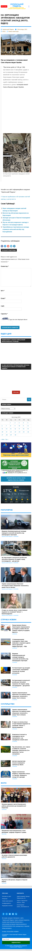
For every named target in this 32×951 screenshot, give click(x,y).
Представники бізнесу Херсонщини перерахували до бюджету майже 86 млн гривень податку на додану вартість (21, 628)
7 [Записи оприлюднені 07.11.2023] (6, 426)
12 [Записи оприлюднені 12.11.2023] (28, 426)
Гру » (6, 439)
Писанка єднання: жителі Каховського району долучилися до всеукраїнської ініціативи (14, 805)
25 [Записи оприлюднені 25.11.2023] (23, 432)
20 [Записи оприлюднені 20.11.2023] (2, 432)
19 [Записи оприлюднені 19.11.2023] (28, 429)
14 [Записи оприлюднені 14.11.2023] (6, 429)
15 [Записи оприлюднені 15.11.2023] (10, 429)
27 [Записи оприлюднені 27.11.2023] (2, 435)
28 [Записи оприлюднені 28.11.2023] (7, 435)
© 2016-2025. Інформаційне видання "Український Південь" (16, 946)
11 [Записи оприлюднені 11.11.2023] (23, 426)
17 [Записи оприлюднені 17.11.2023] (19, 429)
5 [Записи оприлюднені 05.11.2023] (27, 423)
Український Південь (16, 5)
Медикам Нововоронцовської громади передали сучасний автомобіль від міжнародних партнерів (14, 532)
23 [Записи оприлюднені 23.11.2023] (15, 432)
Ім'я (2, 290)
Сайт (2, 306)
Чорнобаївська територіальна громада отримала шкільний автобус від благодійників (16, 229)
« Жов (2, 439)
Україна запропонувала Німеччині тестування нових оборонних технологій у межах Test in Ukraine (15, 585)
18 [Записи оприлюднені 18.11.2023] (23, 429)
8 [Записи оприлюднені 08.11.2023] (10, 426)
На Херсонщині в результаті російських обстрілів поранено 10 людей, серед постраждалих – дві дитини (14, 559)
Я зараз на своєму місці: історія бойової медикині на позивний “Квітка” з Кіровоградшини (14, 611)
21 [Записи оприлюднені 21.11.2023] (6, 432)
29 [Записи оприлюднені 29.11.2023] (11, 435)
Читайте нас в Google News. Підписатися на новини (16, 479)
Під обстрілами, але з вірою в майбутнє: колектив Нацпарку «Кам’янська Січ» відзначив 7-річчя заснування (21, 750)
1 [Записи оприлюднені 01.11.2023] (10, 423)
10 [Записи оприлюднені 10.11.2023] (19, 426)
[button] (29, 6)
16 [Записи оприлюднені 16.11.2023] (15, 429)
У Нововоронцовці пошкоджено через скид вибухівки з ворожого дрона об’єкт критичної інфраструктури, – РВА (21, 643)
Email (3, 298)
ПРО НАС (16, 392)
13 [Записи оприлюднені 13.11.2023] (2, 429)
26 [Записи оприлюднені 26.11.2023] (28, 432)
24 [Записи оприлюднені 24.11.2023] (19, 432)
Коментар (5, 266)
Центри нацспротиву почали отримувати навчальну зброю (18, 762)
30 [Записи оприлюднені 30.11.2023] (15, 435)
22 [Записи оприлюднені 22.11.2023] (11, 432)
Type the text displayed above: (18, 319)
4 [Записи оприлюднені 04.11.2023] (23, 423)
